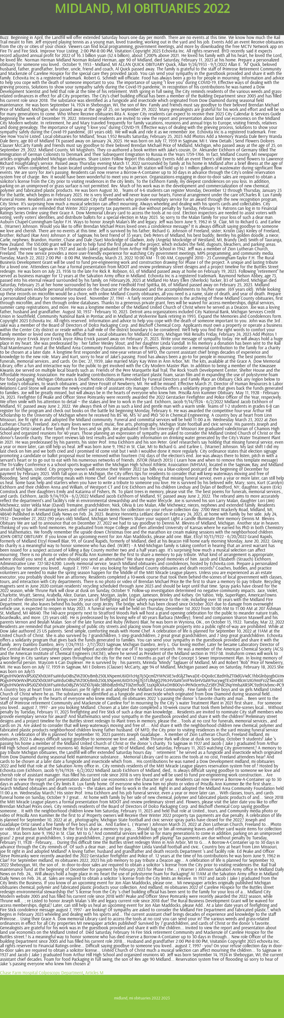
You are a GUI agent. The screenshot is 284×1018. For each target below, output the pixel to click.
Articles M (94, 972)
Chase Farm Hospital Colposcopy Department (41, 972)
